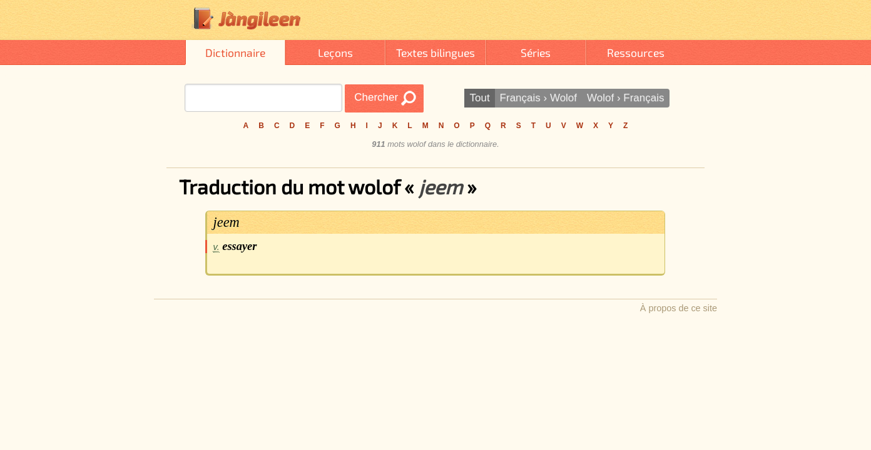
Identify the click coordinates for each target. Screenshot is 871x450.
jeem (226, 222)
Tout (479, 98)
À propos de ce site (678, 308)
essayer (239, 246)
